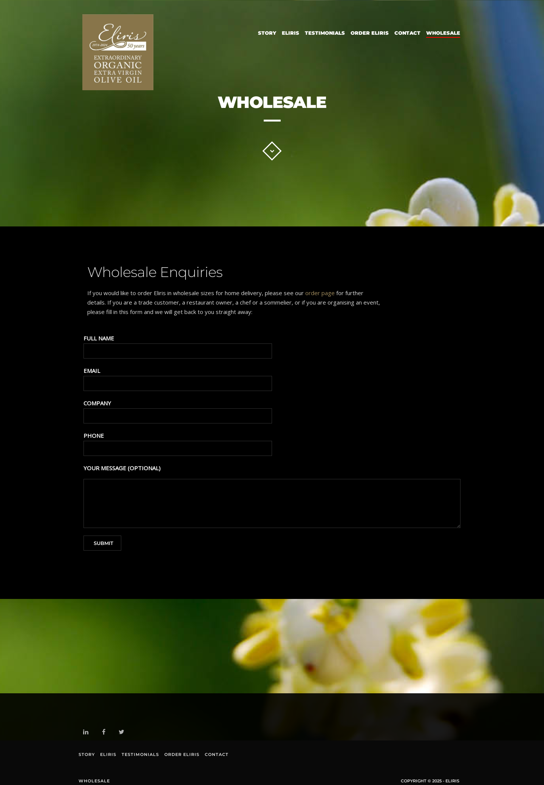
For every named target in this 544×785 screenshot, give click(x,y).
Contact (407, 33)
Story (267, 33)
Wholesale (443, 33)
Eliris (290, 33)
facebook (105, 732)
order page (320, 293)
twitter (122, 733)
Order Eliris (370, 33)
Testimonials (325, 33)
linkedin (87, 733)
